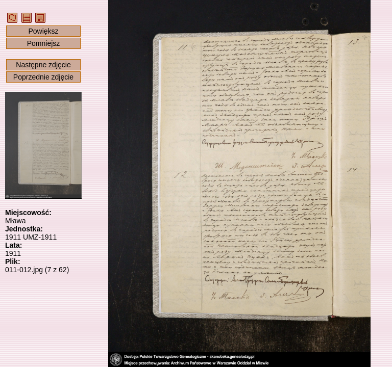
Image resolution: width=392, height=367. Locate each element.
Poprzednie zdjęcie (43, 77)
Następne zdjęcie (43, 65)
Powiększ (43, 31)
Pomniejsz (43, 43)
